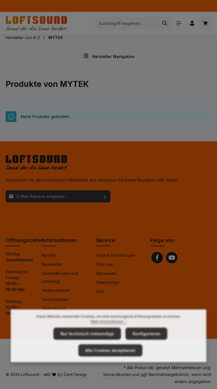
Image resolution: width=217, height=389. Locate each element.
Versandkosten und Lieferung (60, 277)
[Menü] (179, 23)
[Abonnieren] (104, 196)
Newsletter (52, 264)
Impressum (106, 273)
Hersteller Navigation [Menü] (109, 56)
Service (105, 240)
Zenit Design (75, 374)
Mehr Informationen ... (109, 331)
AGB (100, 291)
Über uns (104, 264)
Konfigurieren (146, 343)
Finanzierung (54, 308)
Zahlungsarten (55, 299)
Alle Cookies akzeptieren (110, 360)
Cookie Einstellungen (115, 255)
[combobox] (127, 23)
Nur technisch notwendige (87, 343)
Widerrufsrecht (56, 290)
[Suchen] (165, 23)
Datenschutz (107, 282)
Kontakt (49, 255)
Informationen (59, 240)
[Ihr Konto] (192, 23)
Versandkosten (117, 374)
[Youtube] (171, 257)
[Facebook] (157, 257)
